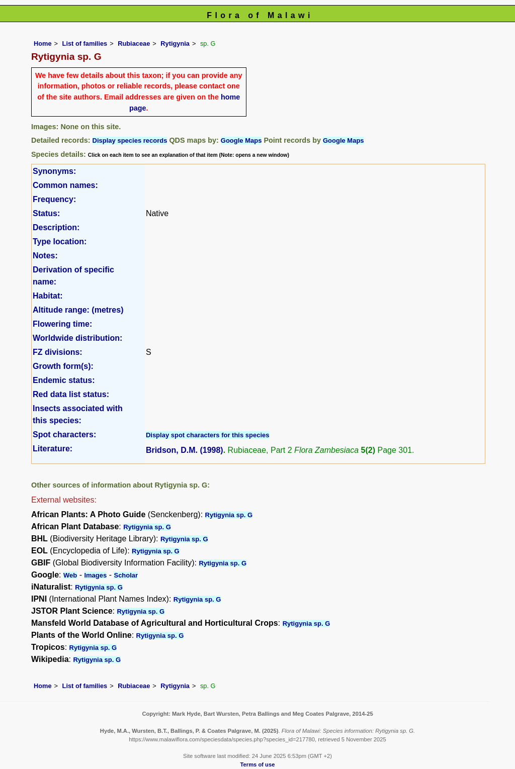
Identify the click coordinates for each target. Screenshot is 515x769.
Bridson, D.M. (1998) (184, 450)
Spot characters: (64, 434)
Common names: (65, 185)
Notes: (45, 255)
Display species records (130, 140)
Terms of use (257, 764)
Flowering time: (62, 324)
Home (43, 43)
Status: (46, 213)
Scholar (126, 575)
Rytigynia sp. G (229, 515)
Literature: (52, 448)
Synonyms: (54, 171)
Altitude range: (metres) (78, 310)
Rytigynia (175, 43)
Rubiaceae (134, 43)
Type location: (60, 241)
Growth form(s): (63, 366)
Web (70, 575)
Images (95, 575)
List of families (85, 43)
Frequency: (54, 199)
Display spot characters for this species (208, 435)
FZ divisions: (57, 352)
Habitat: (48, 296)
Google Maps (241, 140)
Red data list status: (71, 394)
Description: (56, 227)
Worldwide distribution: (77, 338)
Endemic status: (64, 380)
